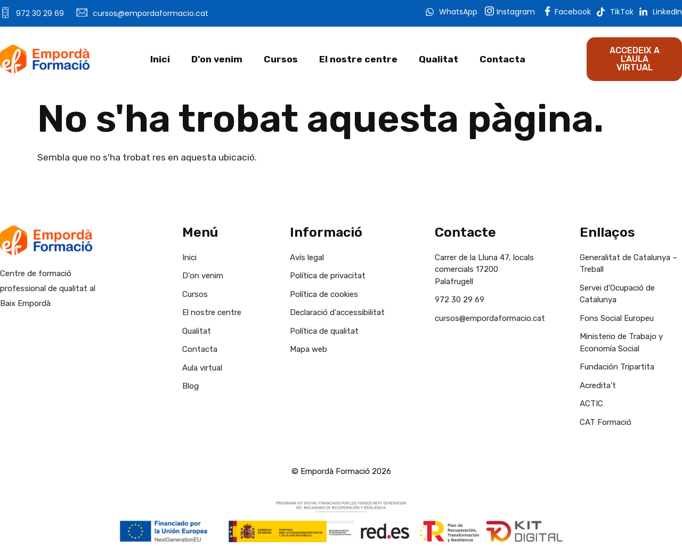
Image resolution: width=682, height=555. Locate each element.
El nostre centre (358, 59)
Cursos (281, 59)
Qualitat (438, 59)
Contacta (502, 59)
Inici (160, 59)
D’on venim (216, 59)
